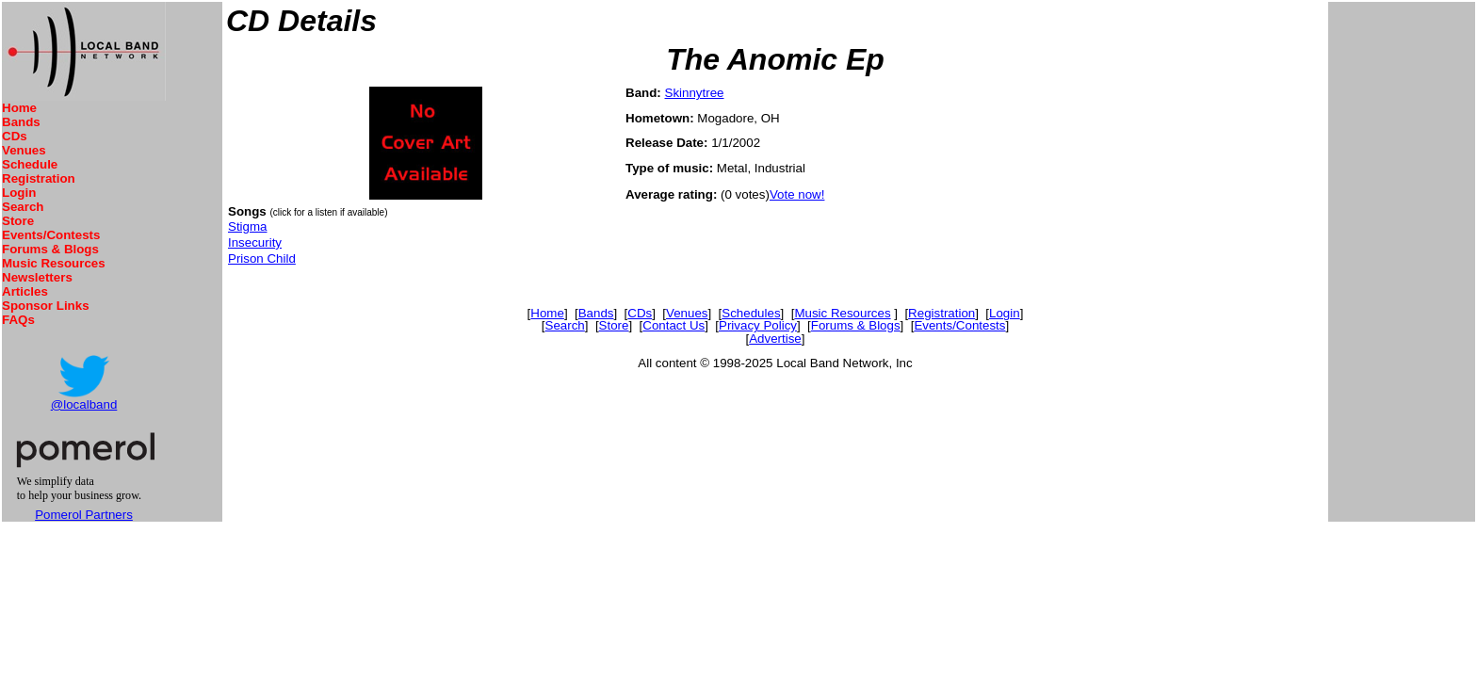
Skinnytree (694, 93)
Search (22, 207)
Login (19, 193)
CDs (14, 136)
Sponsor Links (45, 306)
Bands (21, 122)
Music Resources (54, 263)
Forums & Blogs (50, 249)
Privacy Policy (758, 325)
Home (19, 108)
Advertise (775, 338)
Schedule (29, 164)
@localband (84, 404)
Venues (24, 150)
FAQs (18, 320)
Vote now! (797, 194)
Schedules (751, 313)
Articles (25, 291)
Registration (38, 178)
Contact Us (673, 325)
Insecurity (255, 242)
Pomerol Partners (84, 515)
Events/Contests (51, 235)
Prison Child (262, 258)
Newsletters (37, 277)
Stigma (247, 226)
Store (18, 221)
